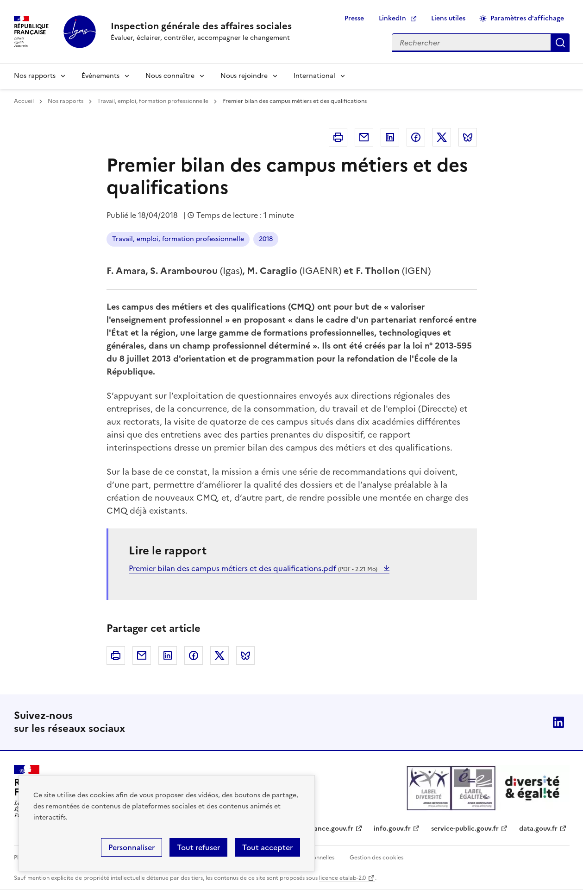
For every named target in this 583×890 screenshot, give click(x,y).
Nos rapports (35, 76)
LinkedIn (392, 18)
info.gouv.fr (392, 828)
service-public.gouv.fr (465, 828)
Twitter (442, 137)
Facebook (416, 137)
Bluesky (467, 137)
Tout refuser (198, 847)
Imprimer (338, 137)
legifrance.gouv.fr (325, 828)
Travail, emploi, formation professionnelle (152, 101)
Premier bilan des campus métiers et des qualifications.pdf (254, 568)
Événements (100, 76)
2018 (266, 239)
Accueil (24, 101)
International (314, 76)
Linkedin (390, 137)
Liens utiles (448, 18)
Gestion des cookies (376, 857)
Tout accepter (267, 847)
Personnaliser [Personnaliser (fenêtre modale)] (131, 847)
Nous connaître (169, 76)
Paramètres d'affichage (527, 18)
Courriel (364, 137)
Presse (354, 18)
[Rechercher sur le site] (471, 42)
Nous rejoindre (244, 76)
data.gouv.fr (538, 828)
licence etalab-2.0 (342, 878)
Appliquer (560, 42)
